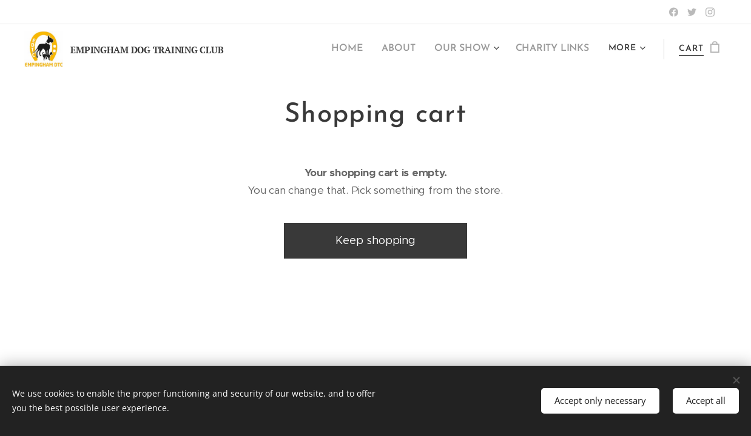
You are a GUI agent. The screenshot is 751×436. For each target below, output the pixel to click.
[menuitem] (359, 49)
